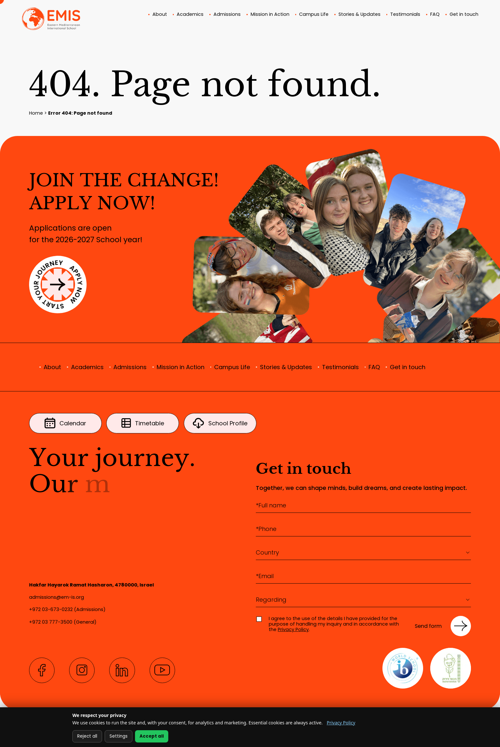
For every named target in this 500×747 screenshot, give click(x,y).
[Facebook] (42, 670)
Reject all (87, 736)
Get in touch (464, 15)
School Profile (220, 423)
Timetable (142, 423)
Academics (190, 15)
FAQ (435, 15)
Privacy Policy (293, 629)
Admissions (227, 15)
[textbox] (363, 552)
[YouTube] (162, 670)
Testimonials (405, 15)
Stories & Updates (359, 15)
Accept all (152, 736)
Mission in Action (270, 15)
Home (36, 113)
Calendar (66, 423)
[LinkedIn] (122, 670)
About (159, 15)
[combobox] (363, 552)
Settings (118, 736)
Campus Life (313, 15)
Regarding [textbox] (271, 600)
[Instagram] (82, 670)
